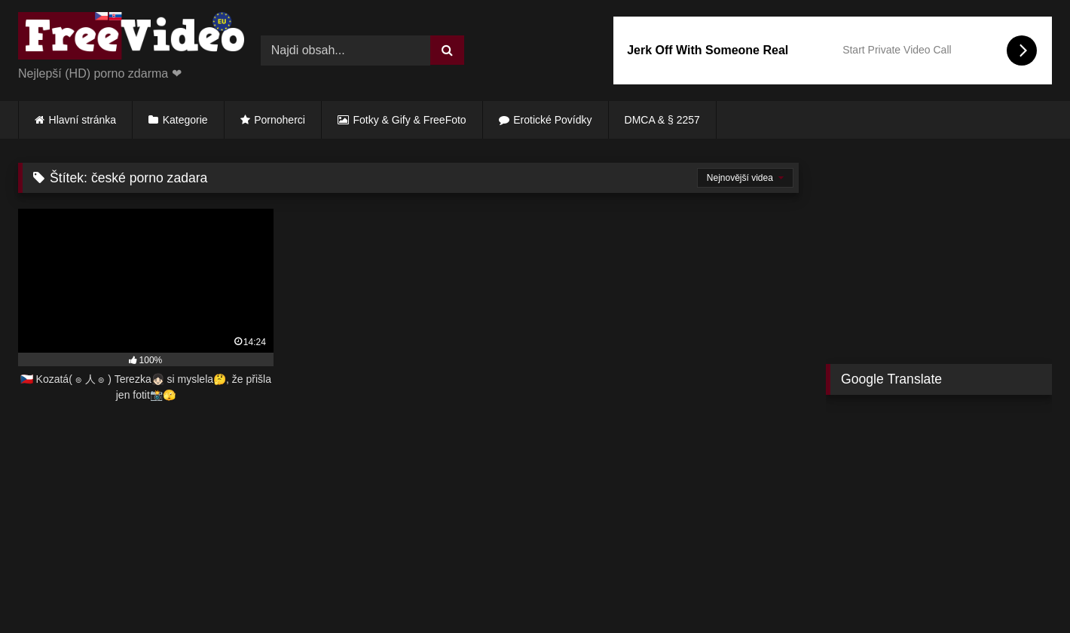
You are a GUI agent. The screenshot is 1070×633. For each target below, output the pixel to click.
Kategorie (185, 120)
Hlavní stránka (82, 120)
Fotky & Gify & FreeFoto (409, 120)
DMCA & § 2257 (662, 120)
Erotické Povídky (552, 120)
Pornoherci (279, 120)
